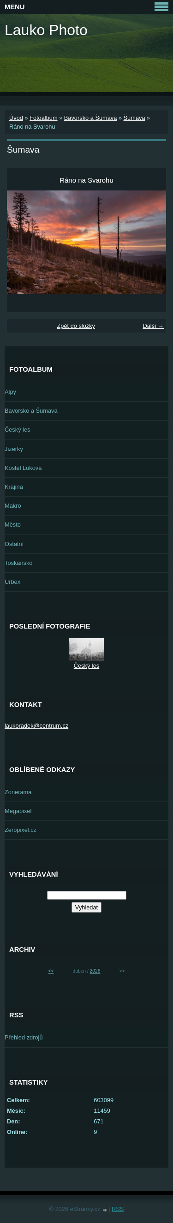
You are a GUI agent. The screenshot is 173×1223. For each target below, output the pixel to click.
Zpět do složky (76, 325)
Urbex (12, 581)
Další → (153, 325)
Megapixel (18, 810)
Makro (13, 505)
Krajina (14, 486)
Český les (17, 429)
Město (13, 524)
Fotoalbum (43, 117)
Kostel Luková (23, 467)
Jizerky (14, 448)
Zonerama (18, 792)
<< (51, 971)
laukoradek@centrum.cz (36, 725)
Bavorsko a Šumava (90, 117)
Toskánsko (18, 562)
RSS (118, 1208)
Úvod (16, 117)
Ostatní (14, 543)
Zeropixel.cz (20, 829)
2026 (95, 971)
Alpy (10, 391)
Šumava (134, 117)
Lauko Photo (46, 30)
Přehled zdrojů (24, 1037)
